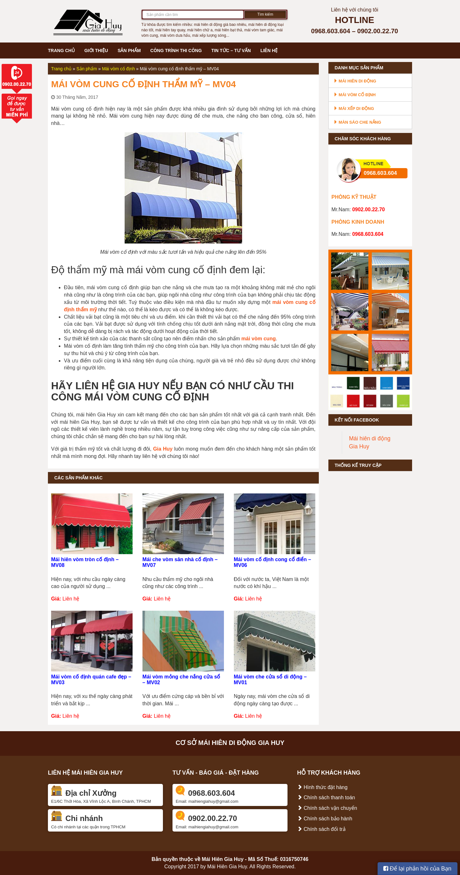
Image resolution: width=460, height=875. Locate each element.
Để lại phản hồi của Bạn (417, 868)
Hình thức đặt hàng (322, 787)
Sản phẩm (129, 50)
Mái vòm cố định (118, 68)
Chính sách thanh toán (326, 797)
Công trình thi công (176, 50)
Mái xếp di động (354, 108)
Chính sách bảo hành (324, 818)
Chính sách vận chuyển (327, 808)
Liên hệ (269, 50)
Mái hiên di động (355, 81)
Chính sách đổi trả (321, 829)
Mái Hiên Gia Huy (223, 859)
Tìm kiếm (265, 14)
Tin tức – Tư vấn (231, 50)
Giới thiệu (96, 50)
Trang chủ (61, 50)
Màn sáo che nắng (357, 122)
